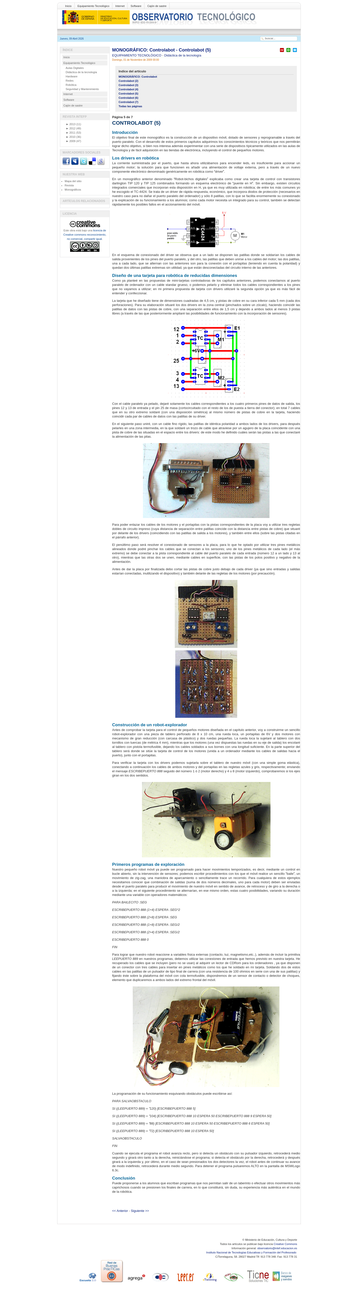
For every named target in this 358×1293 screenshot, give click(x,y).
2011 (70, 132)
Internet (120, 5)
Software (136, 5)
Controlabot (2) (128, 80)
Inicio (68, 5)
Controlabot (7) (128, 102)
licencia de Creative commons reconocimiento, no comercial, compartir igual (84, 234)
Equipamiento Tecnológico (93, 5)
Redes (70, 80)
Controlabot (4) (128, 89)
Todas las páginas (130, 106)
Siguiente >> (140, 1211)
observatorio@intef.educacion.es (277, 1248)
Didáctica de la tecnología (182, 55)
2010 (70, 136)
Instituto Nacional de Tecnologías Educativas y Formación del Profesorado (251, 1252)
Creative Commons (285, 1243)
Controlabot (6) (128, 97)
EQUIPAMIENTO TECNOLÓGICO (137, 55)
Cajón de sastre (157, 5)
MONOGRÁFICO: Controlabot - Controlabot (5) (161, 50)
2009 (70, 141)
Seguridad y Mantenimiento (82, 89)
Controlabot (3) (128, 85)
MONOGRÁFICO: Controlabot (138, 76)
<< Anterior (120, 1211)
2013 (70, 124)
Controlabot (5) (128, 93)
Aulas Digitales (75, 67)
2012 (70, 128)
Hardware (72, 76)
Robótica (71, 84)
